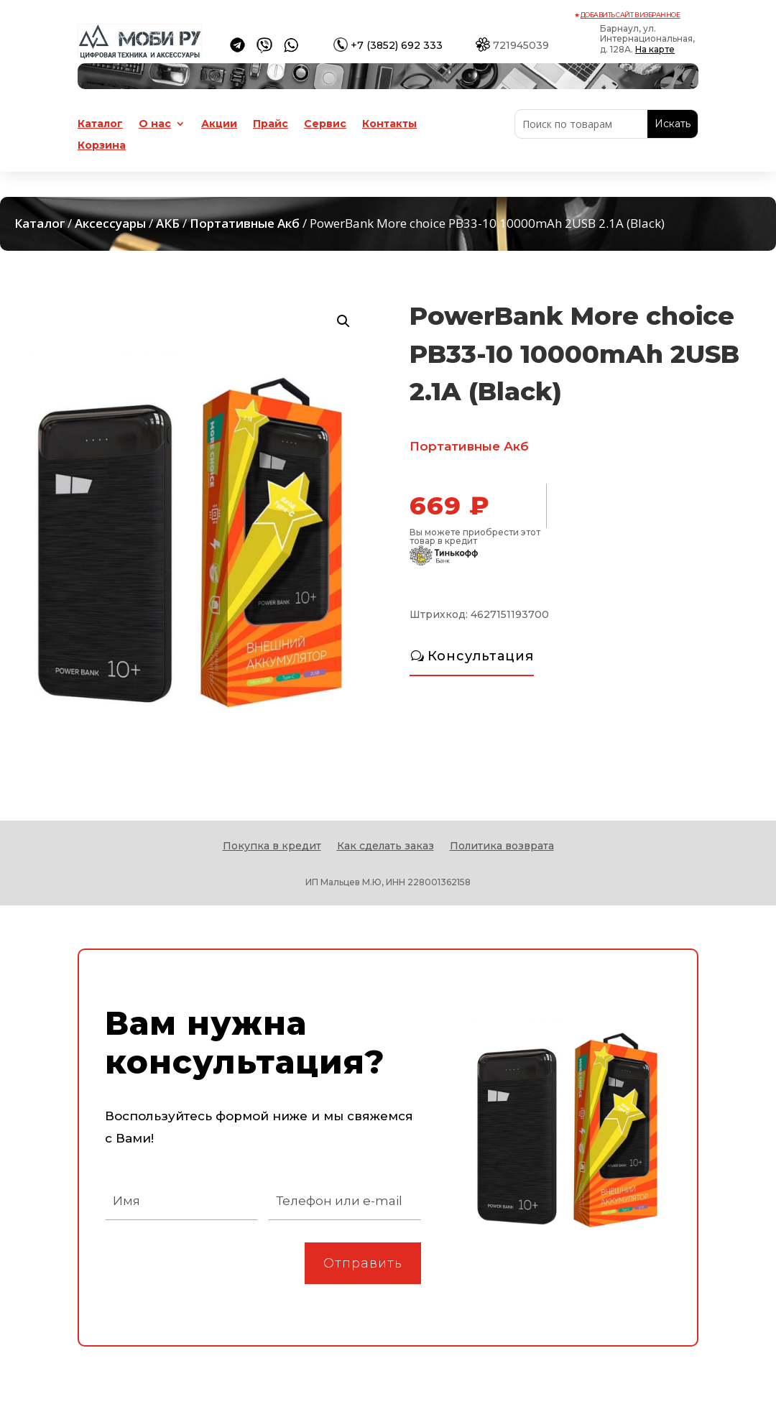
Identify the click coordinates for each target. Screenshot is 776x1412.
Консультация (481, 656)
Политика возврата (502, 846)
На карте (655, 49)
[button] (343, 321)
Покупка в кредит (272, 846)
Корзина (102, 146)
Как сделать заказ (385, 846)
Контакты (389, 124)
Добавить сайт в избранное (630, 15)
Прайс (270, 124)
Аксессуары (110, 223)
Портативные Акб (245, 223)
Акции (219, 124)
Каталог (100, 124)
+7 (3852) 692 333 (397, 45)
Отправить (362, 1263)
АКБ (168, 223)
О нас (155, 124)
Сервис (325, 124)
